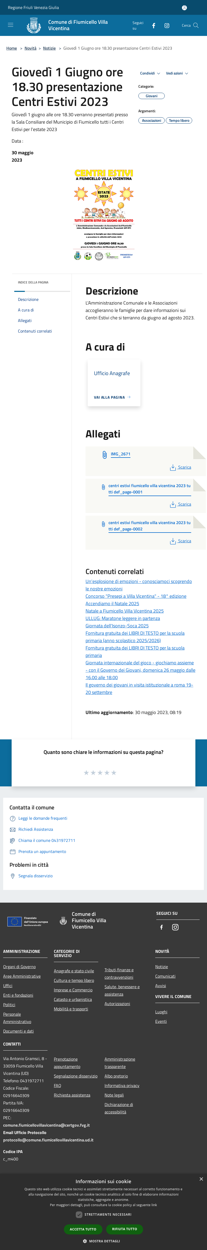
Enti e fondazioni (18, 995)
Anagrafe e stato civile (74, 971)
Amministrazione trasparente (120, 1063)
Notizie (49, 48)
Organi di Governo (19, 966)
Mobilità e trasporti (71, 1009)
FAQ (57, 1085)
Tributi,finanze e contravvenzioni (119, 973)
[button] (103, 1241)
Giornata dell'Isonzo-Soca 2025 (117, 625)
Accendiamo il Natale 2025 (112, 603)
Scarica (180, 467)
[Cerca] (196, 25)
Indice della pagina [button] (33, 282)
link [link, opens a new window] (154, 1205)
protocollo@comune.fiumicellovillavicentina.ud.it (48, 1140)
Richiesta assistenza (72, 1095)
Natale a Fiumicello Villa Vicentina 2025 (125, 610)
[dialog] (103, 1212)
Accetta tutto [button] (83, 1229)
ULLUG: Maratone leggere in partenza (123, 618)
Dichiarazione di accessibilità (119, 1108)
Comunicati (165, 976)
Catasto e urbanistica (73, 999)
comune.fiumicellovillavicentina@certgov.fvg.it (46, 1125)
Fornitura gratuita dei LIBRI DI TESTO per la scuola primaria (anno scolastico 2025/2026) (135, 636)
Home (11, 48)
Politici (9, 1004)
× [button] (201, 1179)
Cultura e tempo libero (74, 980)
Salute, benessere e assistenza (122, 990)
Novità (30, 48)
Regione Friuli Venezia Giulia (33, 7)
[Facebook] (151, 25)
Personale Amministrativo (17, 1018)
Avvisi (160, 985)
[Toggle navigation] (10, 25)
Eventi (161, 1021)
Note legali (114, 1095)
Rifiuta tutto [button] (124, 1229)
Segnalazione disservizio (75, 1076)
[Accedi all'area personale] (184, 8)
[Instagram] (164, 25)
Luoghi (161, 1012)
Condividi (151, 73)
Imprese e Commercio (73, 990)
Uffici (7, 985)
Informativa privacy (122, 1085)
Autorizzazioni (117, 1003)
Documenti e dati (18, 1031)
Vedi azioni (178, 73)
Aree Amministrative (22, 976)
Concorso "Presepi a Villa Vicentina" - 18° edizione (136, 596)
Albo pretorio (116, 1076)
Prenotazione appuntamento (67, 1063)
